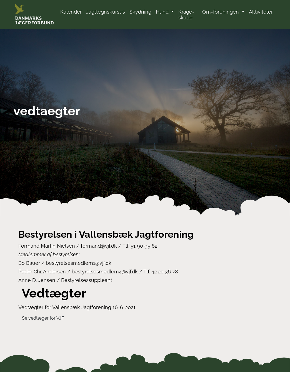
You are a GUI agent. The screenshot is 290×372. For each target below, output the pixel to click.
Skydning (140, 12)
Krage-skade (186, 14)
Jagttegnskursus (105, 12)
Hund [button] (163, 12)
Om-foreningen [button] (221, 12)
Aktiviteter (261, 12)
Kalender (71, 12)
